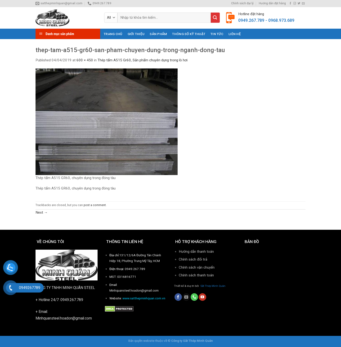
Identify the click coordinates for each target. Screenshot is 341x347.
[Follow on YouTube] (202, 297)
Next (42, 212)
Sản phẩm (158, 34)
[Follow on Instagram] (294, 3)
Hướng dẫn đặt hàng (272, 3)
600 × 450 (84, 60)
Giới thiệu (136, 34)
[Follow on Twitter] (299, 3)
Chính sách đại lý (242, 3)
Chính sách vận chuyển (197, 267)
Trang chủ (113, 34)
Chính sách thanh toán (197, 275)
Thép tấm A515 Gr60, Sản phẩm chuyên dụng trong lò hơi (143, 60)
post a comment (95, 205)
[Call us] (194, 297)
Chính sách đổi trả (193, 259)
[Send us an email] (303, 3)
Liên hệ (235, 34)
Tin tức (217, 34)
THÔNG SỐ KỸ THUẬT (188, 34)
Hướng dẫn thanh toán (196, 251)
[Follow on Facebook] (290, 3)
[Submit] (215, 18)
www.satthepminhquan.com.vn (143, 298)
